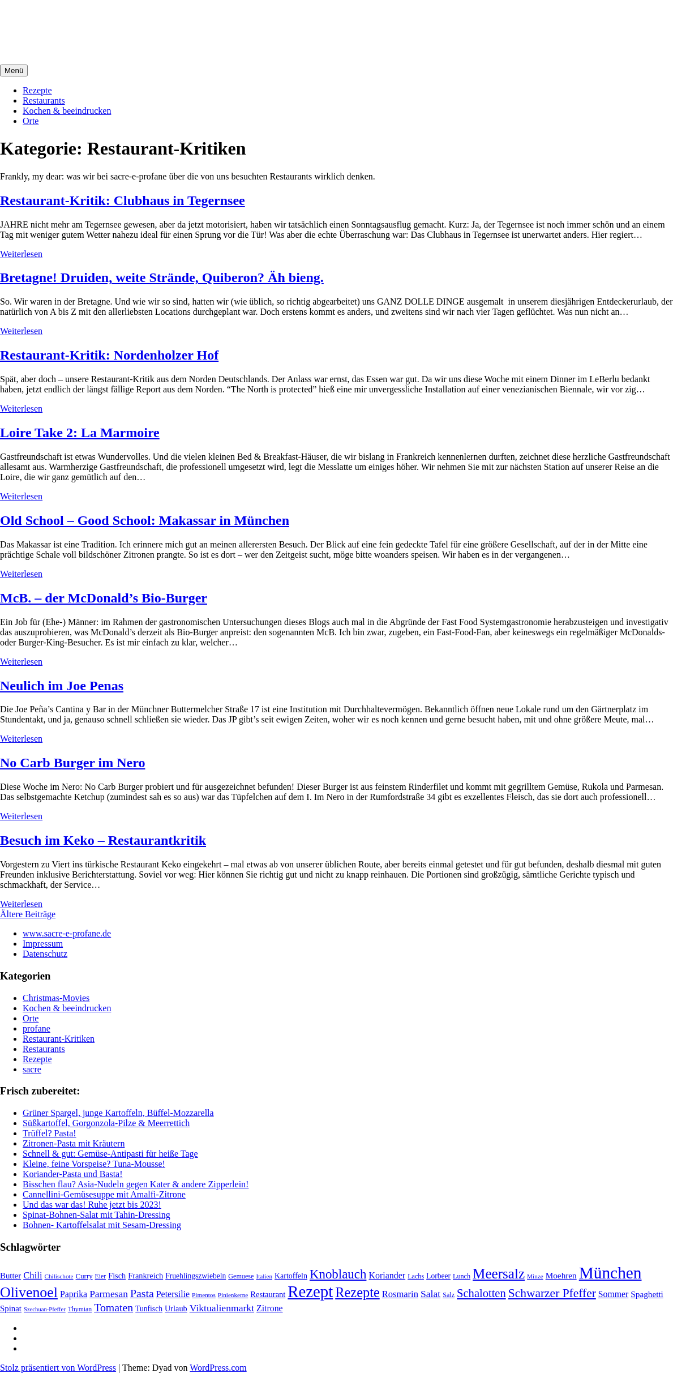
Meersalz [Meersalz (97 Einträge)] (499, 1273)
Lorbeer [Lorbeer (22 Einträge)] (438, 1276)
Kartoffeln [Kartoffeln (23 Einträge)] (291, 1276)
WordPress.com (218, 1367)
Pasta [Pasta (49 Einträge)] (142, 1293)
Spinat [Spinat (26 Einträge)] (11, 1308)
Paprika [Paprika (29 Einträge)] (73, 1294)
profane (36, 1028)
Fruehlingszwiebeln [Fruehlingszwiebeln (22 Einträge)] (195, 1276)
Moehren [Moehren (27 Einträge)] (561, 1275)
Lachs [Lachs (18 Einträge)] (416, 1276)
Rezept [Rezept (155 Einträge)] (310, 1291)
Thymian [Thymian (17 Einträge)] (80, 1309)
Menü (14, 70)
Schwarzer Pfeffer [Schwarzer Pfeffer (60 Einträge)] (552, 1293)
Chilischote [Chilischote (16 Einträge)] (59, 1276)
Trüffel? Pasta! (49, 1133)
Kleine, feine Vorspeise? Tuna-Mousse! (94, 1164)
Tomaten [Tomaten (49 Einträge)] (113, 1307)
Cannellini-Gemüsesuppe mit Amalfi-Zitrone (104, 1194)
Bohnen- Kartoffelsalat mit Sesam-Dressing (102, 1225)
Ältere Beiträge (27, 914)
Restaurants (44, 100)
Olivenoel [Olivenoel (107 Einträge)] (29, 1292)
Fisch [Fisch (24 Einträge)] (117, 1275)
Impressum (43, 943)
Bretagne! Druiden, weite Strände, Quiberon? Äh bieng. (162, 277)
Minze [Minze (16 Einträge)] (535, 1276)
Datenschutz (45, 954)
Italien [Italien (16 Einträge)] (264, 1276)
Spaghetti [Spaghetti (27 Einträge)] (647, 1294)
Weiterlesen (21, 254)
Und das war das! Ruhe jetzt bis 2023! (92, 1204)
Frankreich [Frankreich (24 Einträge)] (145, 1275)
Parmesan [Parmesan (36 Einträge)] (108, 1293)
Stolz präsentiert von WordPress (58, 1367)
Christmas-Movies (56, 998)
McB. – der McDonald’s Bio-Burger (103, 598)
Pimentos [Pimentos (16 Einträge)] (204, 1294)
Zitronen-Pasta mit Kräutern (74, 1143)
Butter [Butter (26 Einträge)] (10, 1275)
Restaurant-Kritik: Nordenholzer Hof (109, 355)
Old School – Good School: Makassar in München (144, 520)
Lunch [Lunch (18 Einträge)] (461, 1276)
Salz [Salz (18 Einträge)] (449, 1295)
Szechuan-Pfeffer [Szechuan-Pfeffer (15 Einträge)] (45, 1309)
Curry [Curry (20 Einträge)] (84, 1276)
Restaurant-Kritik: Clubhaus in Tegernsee (122, 200)
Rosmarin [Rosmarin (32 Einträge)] (400, 1294)
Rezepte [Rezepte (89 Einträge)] (357, 1292)
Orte (30, 121)
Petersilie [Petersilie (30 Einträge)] (173, 1294)
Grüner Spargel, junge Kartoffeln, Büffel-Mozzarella (118, 1113)
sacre (32, 1069)
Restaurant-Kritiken (59, 1038)
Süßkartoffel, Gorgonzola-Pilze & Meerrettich (106, 1123)
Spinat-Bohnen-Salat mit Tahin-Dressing (96, 1215)
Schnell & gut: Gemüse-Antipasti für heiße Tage (110, 1153)
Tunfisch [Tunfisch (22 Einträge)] (148, 1308)
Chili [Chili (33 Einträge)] (32, 1275)
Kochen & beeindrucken (67, 111)
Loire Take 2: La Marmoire (80, 432)
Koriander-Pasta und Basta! (73, 1174)
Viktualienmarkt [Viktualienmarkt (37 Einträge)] (222, 1308)
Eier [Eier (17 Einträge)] (100, 1276)
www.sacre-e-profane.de (67, 933)
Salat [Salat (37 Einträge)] (430, 1293)
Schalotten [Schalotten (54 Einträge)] (481, 1293)
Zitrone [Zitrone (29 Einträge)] (269, 1308)
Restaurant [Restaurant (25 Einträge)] (267, 1294)
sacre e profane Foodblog (97, 22)
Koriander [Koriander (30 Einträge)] (386, 1275)
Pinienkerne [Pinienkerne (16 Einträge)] (233, 1294)
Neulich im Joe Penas (61, 685)
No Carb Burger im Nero (72, 762)
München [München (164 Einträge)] (610, 1273)
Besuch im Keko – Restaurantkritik (103, 840)
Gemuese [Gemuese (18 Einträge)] (241, 1276)
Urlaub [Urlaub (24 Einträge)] (176, 1308)
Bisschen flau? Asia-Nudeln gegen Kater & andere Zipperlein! (135, 1184)
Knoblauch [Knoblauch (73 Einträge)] (338, 1274)
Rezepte (37, 90)
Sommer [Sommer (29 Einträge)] (613, 1294)
